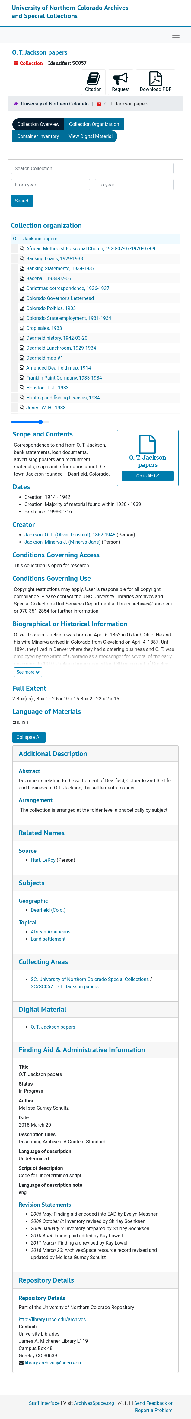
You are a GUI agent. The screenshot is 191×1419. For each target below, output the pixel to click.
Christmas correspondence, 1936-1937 (68, 288)
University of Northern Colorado (55, 104)
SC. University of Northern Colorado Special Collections (90, 979)
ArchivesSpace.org (94, 1403)
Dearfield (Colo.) (48, 910)
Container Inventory (38, 136)
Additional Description (53, 753)
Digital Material (42, 1009)
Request (120, 81)
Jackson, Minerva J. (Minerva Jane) (62, 542)
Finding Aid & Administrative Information (82, 1049)
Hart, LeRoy (43, 860)
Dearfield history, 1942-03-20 (57, 338)
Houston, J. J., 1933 (47, 388)
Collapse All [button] (29, 737)
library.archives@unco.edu (53, 1363)
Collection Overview (38, 124)
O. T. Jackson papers (35, 239)
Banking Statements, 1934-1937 (60, 268)
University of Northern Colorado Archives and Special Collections (70, 11)
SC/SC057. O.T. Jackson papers (65, 986)
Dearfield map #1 (44, 358)
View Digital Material (90, 136)
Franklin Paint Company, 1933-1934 (64, 378)
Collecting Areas (43, 961)
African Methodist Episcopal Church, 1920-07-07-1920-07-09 (90, 249)
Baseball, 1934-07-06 (48, 278)
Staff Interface (44, 1403)
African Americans (51, 932)
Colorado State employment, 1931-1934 (68, 318)
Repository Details (46, 1280)
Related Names (42, 832)
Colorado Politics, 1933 (51, 308)
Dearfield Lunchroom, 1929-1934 (61, 348)
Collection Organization (94, 124)
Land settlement (48, 939)
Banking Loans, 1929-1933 (54, 258)
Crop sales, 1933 (44, 328)
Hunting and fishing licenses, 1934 (63, 398)
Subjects (31, 882)
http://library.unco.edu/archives (52, 1319)
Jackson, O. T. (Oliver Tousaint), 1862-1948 (70, 535)
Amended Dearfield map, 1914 (58, 368)
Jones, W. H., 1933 (46, 408)
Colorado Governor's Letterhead (60, 298)
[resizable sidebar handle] (30, 422)
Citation (93, 81)
